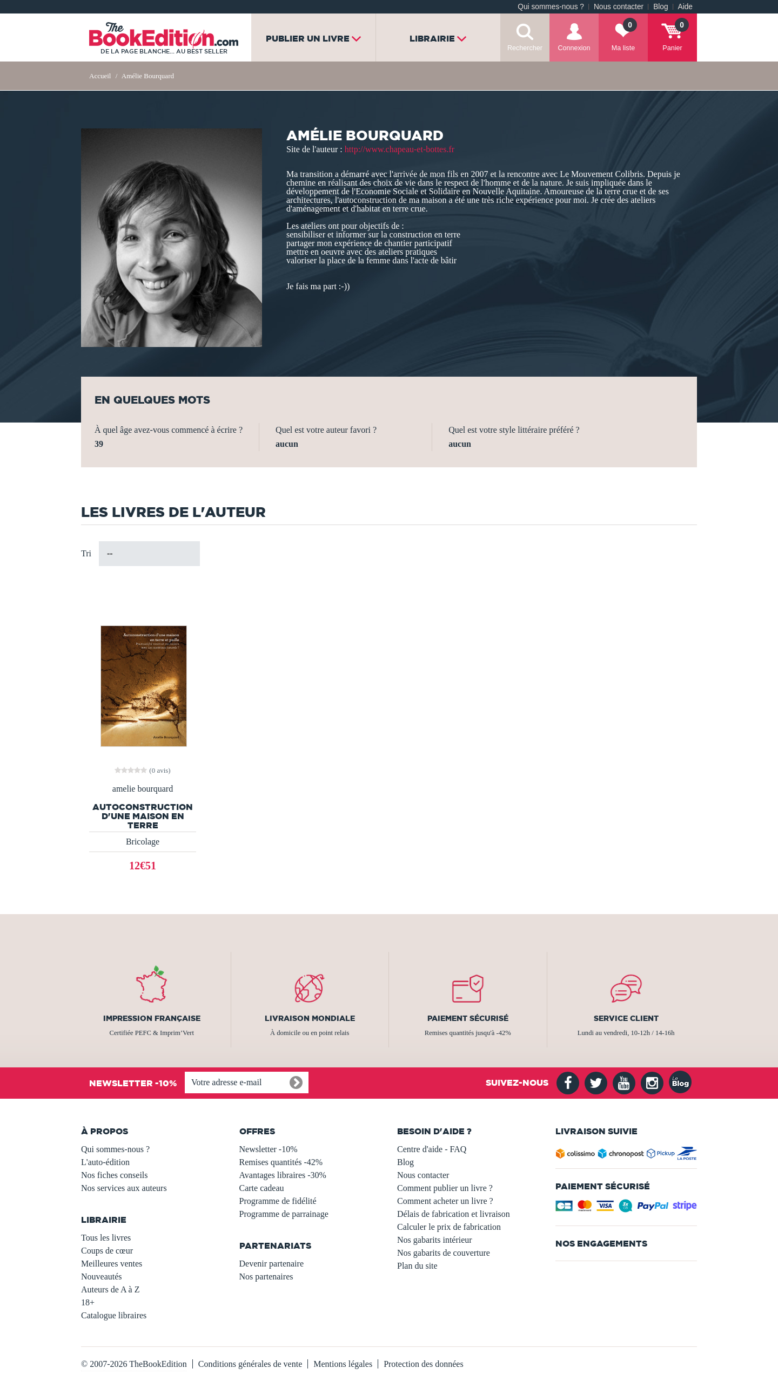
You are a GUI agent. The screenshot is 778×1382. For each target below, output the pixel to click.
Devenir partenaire (271, 1263)
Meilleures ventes (111, 1263)
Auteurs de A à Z (110, 1289)
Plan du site (417, 1265)
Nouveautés (101, 1276)
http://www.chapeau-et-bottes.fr (399, 149)
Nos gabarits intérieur (434, 1239)
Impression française (151, 1018)
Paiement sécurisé (467, 1018)
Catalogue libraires (113, 1315)
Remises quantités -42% (281, 1162)
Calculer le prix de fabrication (449, 1226)
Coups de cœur (107, 1250)
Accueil (100, 76)
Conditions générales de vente (250, 1364)
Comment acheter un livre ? (445, 1201)
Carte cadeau (261, 1188)
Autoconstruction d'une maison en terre (142, 816)
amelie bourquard (142, 789)
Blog (660, 7)
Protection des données (424, 1364)
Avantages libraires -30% (282, 1175)
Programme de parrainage (283, 1213)
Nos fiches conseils (114, 1175)
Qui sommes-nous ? (551, 7)
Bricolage (142, 841)
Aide (685, 7)
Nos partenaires (266, 1276)
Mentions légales (342, 1364)
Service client (626, 1018)
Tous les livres (106, 1237)
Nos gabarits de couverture (443, 1252)
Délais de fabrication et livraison (453, 1213)
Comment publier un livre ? (445, 1188)
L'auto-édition (105, 1162)
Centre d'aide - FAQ (431, 1149)
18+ (88, 1302)
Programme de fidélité (278, 1201)
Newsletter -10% (268, 1149)
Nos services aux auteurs (124, 1188)
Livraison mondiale (310, 1018)
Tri (86, 553)
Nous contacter (618, 7)
